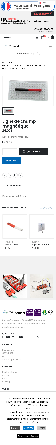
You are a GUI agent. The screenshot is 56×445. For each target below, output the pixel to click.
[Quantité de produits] (10, 151)
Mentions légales (10, 370)
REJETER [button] (42, 428)
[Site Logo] (12, 45)
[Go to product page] (15, 226)
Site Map (6, 380)
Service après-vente (12, 358)
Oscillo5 (6, 373)
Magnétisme (9, 241)
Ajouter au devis (12, 160)
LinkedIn (15, 174)
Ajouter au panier (35, 151)
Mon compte (8, 348)
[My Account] (37, 37)
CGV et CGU (8, 351)
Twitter (10, 174)
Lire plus (14, 428)
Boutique (7, 37)
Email (20, 174)
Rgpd (4, 377)
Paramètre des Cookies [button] (28, 436)
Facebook (4, 174)
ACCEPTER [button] (28, 428)
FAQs (4, 354)
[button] (50, 45)
